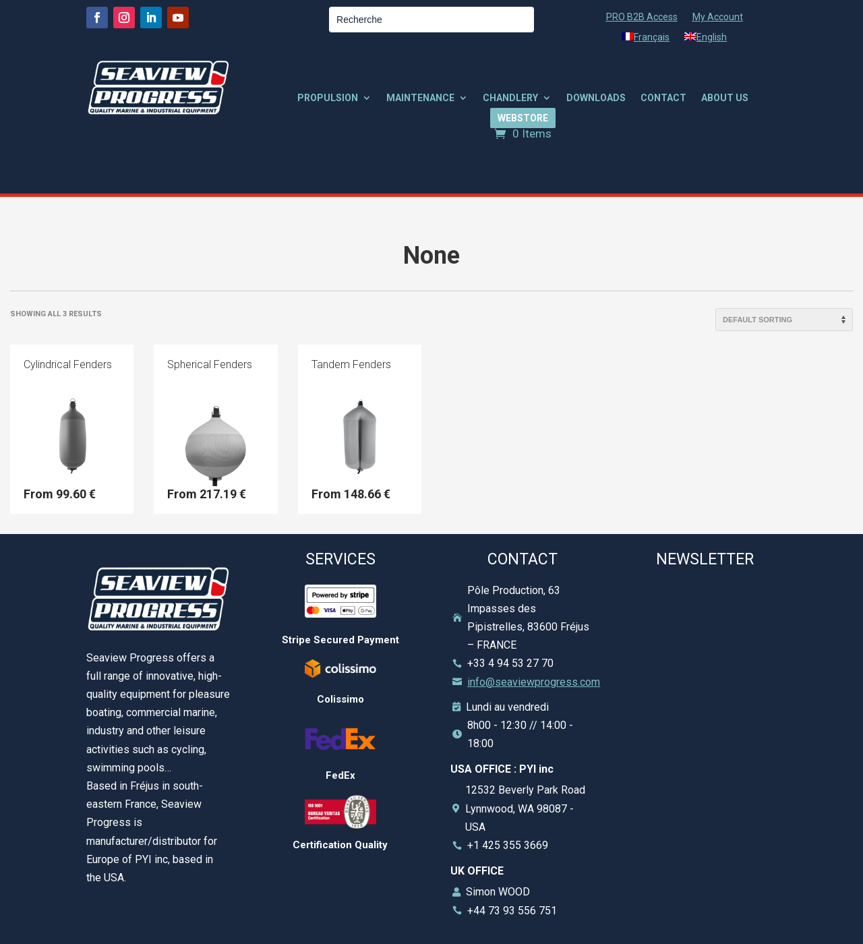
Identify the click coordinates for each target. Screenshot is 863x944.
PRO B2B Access (642, 17)
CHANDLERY (510, 98)
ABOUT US (724, 98)
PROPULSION (327, 98)
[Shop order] (784, 319)
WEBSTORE (523, 118)
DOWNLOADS (596, 98)
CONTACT (663, 98)
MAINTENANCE (420, 98)
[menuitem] (645, 39)
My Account (717, 17)
